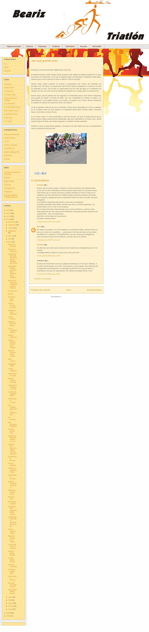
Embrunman (8, 155)
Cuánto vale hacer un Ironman (12, 546)
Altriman (7, 159)
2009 (8, 613)
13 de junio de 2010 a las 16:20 (48, 274)
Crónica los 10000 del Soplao (12, 470)
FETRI (6, 67)
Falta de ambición (12, 464)
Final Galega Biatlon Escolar (12, 591)
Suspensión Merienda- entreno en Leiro (12, 438)
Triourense (7, 84)
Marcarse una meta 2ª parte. (12, 585)
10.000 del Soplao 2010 (11, 571)
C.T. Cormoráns (9, 103)
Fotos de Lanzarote (12, 565)
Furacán (40, 185)
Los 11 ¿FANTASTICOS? (12, 330)
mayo (10, 597)
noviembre (12, 225)
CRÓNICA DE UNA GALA (12, 324)
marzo (10, 603)
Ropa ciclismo (11, 360)
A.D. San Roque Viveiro (12, 107)
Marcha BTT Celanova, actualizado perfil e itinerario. (12, 284)
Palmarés (42, 46)
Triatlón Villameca (12, 336)
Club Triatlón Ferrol (10, 114)
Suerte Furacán (12, 318)
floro (39, 227)
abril (10, 600)
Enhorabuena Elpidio (12, 502)
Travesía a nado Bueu (11, 299)
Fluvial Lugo (8, 118)
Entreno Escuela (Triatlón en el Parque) (12, 344)
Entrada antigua (94, 290)
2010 (8, 219)
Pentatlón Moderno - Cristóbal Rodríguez (11, 196)
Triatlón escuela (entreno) (12, 305)
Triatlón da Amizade (12, 245)
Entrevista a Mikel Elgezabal (12, 312)
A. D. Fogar (8, 121)
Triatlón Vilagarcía (12, 370)
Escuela (83, 46)
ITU (5, 64)
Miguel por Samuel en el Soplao (11, 538)
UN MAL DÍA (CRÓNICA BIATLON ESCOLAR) (12, 521)
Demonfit (7, 178)
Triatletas (56, 46)
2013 (8, 210)
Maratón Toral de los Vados (12, 380)
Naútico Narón (9, 88)
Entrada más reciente (40, 290)
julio (10, 239)
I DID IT (6, 141)
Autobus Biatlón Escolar (11, 553)
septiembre (12, 231)
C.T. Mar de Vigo (10, 95)
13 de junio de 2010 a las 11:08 (48, 222)
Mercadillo (96, 46)
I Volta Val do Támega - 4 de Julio (12, 387)
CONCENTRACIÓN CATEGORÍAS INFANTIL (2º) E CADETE (12, 272)
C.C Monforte (8, 91)
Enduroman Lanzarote (11, 134)
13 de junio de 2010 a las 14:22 (48, 256)
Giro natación (12, 418)
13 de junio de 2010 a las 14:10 (48, 240)
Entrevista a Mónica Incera (12, 492)
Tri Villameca (12, 291)
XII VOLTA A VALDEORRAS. (12, 394)
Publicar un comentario (42, 279)
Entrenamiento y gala (12, 374)
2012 (8, 213)
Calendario (70, 46)
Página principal (14, 46)
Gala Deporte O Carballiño (12, 424)
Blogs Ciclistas (9, 181)
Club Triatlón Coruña (11, 111)
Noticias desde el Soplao (12, 531)
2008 (8, 616)
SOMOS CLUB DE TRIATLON (12, 484)
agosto (10, 236)
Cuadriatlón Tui (9, 148)
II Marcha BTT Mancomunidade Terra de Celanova (12, 449)
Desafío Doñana (9, 138)
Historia (29, 46)
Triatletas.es (8, 192)
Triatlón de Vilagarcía (12, 250)
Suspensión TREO (12, 365)
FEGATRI (7, 71)
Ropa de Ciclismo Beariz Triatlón (12, 353)
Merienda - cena (11, 498)
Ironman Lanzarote (10, 145)
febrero (11, 606)
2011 (8, 216)
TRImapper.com (9, 188)
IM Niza (10, 294)
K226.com (7, 185)
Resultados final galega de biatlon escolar (12, 510)
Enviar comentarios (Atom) (71, 297)
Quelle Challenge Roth (12, 152)
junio (10, 242)
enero (10, 609)
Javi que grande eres (44, 60)
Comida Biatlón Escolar (11, 560)
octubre (11, 228)
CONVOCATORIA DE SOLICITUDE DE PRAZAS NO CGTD (12, 258)
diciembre (11, 222)
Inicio (68, 290)
